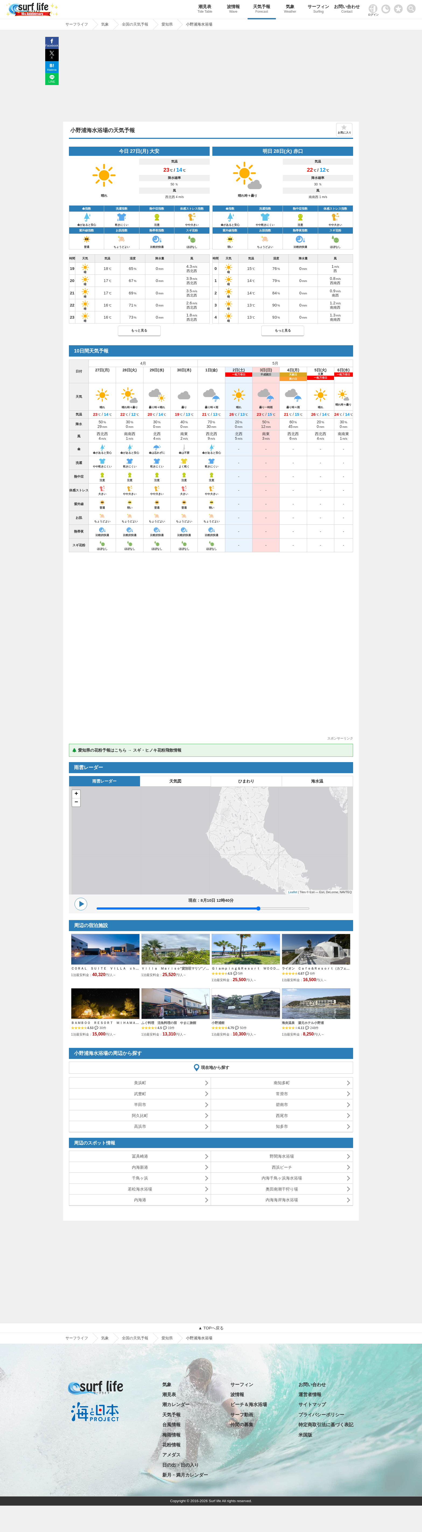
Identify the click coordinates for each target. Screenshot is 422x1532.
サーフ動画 (241, 1414)
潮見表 (205, 9)
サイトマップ (312, 1404)
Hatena (52, 69)
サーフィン (318, 9)
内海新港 (140, 1167)
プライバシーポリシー (321, 1414)
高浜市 (140, 1126)
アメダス (171, 1454)
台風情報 (171, 1424)
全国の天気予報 (135, 1338)
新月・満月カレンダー (185, 1475)
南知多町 (282, 1082)
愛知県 (167, 1338)
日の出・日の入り (180, 1465)
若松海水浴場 (140, 1189)
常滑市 (282, 1093)
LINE (51, 81)
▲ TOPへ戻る (211, 1328)
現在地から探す (215, 1067)
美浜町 (140, 1082)
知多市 (282, 1126)
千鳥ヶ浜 (140, 1178)
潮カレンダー (176, 1404)
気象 (290, 9)
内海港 (140, 1200)
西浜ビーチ (282, 1167)
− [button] (76, 802)
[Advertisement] (211, 77)
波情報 (233, 9)
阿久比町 (140, 1115)
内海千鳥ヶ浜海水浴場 (282, 1178)
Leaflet (292, 892)
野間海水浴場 (282, 1156)
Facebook (51, 45)
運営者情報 (309, 1394)
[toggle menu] (412, 7)
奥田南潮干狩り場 (282, 1189)
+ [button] (76, 794)
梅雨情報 (171, 1435)
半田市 (140, 1104)
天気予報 (262, 9)
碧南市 (282, 1104)
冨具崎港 (140, 1156)
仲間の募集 (241, 1424)
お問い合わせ (347, 9)
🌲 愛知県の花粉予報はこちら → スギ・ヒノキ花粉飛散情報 (126, 750)
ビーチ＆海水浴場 (248, 1404)
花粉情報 (171, 1445)
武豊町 (140, 1093)
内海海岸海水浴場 (282, 1200)
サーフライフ (76, 1338)
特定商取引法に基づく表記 (325, 1424)
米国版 (305, 1435)
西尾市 (282, 1115)
